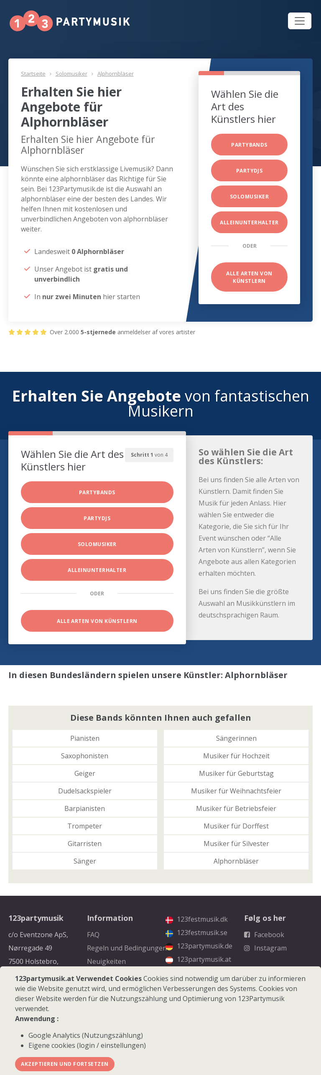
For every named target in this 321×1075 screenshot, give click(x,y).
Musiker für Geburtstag (236, 773)
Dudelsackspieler (85, 790)
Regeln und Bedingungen (127, 948)
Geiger (84, 773)
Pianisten (84, 738)
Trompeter (84, 826)
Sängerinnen (236, 738)
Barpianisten (84, 808)
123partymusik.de (199, 945)
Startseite (33, 73)
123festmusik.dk (197, 919)
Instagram (265, 948)
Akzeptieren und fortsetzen (64, 1063)
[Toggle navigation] (299, 21)
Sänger (85, 861)
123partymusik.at (198, 959)
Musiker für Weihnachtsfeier (236, 790)
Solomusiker (71, 73)
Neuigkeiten (106, 961)
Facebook (264, 934)
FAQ (93, 934)
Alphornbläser (115, 73)
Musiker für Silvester (236, 843)
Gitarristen (85, 843)
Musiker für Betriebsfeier (236, 808)
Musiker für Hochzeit (236, 755)
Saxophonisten (84, 755)
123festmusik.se (196, 932)
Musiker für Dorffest (236, 826)
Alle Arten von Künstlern (249, 277)
